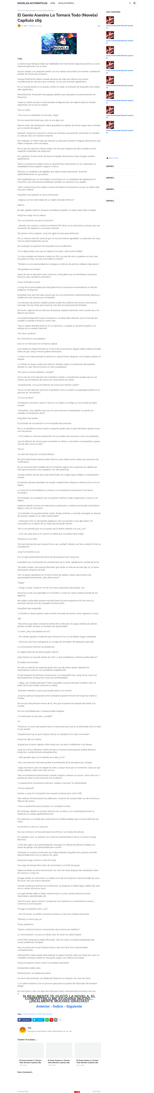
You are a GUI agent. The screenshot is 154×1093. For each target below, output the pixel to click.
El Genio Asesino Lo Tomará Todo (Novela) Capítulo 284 (59, 1061)
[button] (130, 3)
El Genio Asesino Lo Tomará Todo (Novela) (38, 10)
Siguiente (74, 1006)
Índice (58, 1006)
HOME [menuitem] (52, 3)
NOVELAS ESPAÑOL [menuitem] (66, 3)
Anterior (43, 1006)
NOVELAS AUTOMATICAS (32, 3)
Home (19, 10)
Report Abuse (113, 158)
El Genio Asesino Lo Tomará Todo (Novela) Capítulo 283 (87, 1061)
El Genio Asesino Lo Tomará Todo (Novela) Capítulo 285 (30, 1061)
